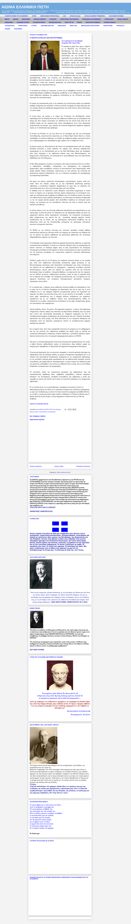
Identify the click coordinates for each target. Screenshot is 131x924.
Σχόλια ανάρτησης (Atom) (63, 472)
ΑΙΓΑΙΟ (34, 16)
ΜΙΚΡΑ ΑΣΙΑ (73, 25)
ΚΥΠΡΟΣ (34, 25)
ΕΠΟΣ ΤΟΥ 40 (69, 22)
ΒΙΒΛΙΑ (7, 19)
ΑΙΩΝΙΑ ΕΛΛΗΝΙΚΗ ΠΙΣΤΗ (25, 7)
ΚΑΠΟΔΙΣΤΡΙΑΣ (9, 25)
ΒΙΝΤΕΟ (15, 19)
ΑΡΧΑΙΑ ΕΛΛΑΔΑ (75, 16)
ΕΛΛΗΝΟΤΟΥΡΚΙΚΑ (39, 22)
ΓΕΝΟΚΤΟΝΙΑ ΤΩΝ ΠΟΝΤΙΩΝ (69, 19)
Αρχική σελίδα (58, 466)
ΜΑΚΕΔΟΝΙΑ (62, 25)
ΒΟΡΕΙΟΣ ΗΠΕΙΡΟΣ (40, 19)
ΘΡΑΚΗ (79, 22)
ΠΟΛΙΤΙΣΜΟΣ (18, 29)
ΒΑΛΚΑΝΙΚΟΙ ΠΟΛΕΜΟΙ (116, 16)
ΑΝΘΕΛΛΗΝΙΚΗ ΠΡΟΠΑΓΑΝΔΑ (49, 16)
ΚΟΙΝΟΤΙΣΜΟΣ (22, 25)
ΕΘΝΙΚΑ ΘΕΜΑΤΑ (122, 19)
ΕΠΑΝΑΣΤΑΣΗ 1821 (55, 22)
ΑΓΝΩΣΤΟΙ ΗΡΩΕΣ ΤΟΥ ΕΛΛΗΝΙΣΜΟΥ (16, 16)
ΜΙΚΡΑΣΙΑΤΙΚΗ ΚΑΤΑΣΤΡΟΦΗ (90, 25)
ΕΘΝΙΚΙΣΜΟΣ (9, 22)
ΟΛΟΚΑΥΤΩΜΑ (108, 25)
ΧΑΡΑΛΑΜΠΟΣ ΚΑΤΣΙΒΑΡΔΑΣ (47, 412)
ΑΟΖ (64, 16)
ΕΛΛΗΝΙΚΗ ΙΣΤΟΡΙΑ (23, 22)
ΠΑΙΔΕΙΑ (7, 29)
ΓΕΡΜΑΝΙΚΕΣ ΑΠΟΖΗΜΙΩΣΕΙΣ (91, 19)
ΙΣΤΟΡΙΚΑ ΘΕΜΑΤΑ (110, 22)
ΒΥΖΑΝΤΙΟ (53, 19)
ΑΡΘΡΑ (36, 412)
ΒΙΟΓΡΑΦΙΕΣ (26, 19)
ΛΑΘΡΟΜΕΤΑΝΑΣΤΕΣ (47, 25)
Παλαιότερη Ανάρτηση (83, 466)
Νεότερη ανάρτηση (36, 466)
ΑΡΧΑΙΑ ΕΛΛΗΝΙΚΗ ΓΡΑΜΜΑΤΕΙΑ (94, 16)
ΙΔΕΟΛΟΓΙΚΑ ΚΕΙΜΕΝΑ (93, 22)
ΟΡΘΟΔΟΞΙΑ (120, 25)
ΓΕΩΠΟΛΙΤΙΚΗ (109, 19)
